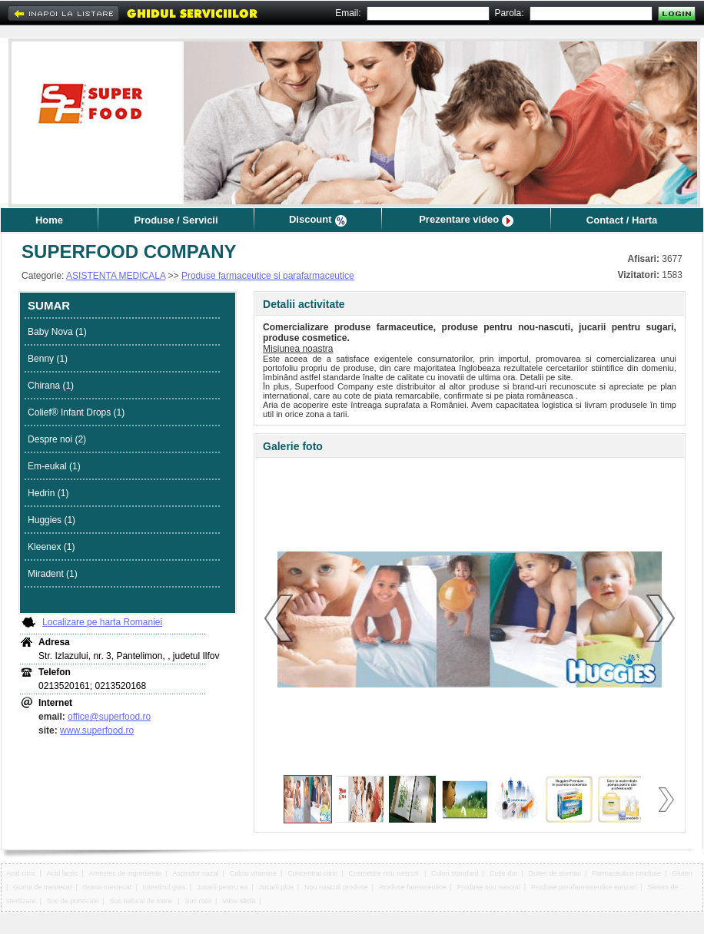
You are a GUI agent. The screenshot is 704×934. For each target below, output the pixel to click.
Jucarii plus (276, 887)
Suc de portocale (73, 901)
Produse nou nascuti (488, 887)
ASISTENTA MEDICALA (115, 275)
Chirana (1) (51, 385)
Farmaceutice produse (626, 873)
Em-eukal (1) (54, 466)
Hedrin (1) (48, 493)
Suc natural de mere (142, 901)
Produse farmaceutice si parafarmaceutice (267, 275)
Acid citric (21, 873)
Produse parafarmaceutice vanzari (583, 887)
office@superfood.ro (109, 716)
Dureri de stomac (555, 873)
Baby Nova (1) (57, 331)
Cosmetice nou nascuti (385, 873)
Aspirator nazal (196, 873)
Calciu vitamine (253, 873)
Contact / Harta (621, 220)
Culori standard (454, 873)
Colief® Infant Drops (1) (76, 412)
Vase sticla (238, 901)
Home (49, 220)
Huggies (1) (51, 520)
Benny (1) (48, 358)
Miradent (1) (53, 573)
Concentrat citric (312, 873)
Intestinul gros (164, 887)
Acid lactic (62, 873)
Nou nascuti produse (336, 887)
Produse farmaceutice (413, 887)
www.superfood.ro (97, 730)
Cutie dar (504, 873)
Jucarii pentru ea (222, 887)
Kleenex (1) (51, 547)
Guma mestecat (107, 887)
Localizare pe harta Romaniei (102, 622)
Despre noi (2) (57, 439)
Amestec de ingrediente (125, 873)
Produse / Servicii (176, 220)
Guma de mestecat (42, 887)
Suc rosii (198, 901)
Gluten (682, 873)
